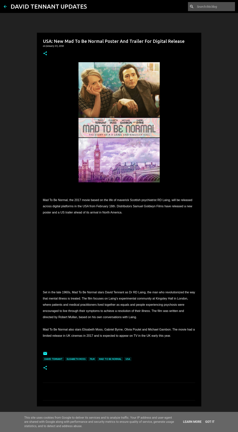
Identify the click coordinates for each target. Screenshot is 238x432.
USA (128, 359)
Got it (209, 422)
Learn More (192, 422)
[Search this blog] (215, 6)
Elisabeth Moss (76, 359)
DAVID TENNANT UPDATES (49, 6)
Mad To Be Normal (110, 359)
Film (92, 359)
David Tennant (53, 359)
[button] (45, 53)
